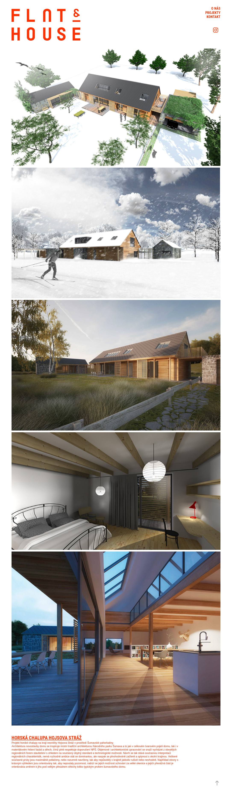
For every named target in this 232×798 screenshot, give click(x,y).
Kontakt (213, 16)
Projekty (212, 12)
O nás (215, 8)
